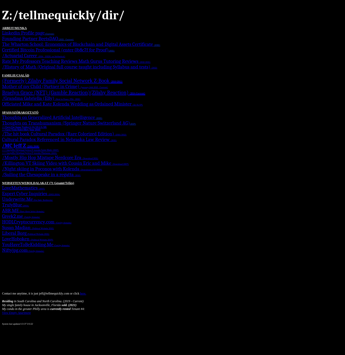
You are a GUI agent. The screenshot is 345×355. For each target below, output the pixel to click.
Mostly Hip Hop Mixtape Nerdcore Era (51, 157)
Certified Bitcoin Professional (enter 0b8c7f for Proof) (58, 50)
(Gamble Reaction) (69, 92)
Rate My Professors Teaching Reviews (40, 61)
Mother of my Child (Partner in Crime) (55, 86)
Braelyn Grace (18, 92)
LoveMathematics (23, 188)
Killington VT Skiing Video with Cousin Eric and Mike (66, 163)
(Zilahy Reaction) (117, 92)
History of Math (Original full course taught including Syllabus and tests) (80, 67)
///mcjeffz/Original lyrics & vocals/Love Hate (31, 150)
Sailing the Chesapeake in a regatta (42, 174)
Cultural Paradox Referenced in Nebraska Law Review (59, 139)
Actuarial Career (34, 55)
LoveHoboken (27, 239)
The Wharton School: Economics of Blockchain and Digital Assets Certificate (81, 44)
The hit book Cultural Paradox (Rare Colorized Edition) (65, 134)
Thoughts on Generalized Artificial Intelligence (52, 117)
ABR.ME (23, 210)
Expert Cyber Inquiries (31, 193)
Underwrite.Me (27, 199)
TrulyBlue (15, 205)
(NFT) (41, 92)
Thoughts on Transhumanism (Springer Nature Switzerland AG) (69, 123)
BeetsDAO (56, 38)
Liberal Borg (25, 233)
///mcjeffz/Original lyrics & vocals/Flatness (30, 153)
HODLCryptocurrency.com (37, 222)
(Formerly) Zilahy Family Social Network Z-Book (62, 80)
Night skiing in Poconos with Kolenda (53, 169)
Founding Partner (20, 38)
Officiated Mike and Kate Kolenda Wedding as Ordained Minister (72, 104)
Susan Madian (28, 227)
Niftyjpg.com (23, 250)
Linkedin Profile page (28, 33)
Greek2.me (21, 216)
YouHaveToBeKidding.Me (36, 244)
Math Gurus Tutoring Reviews (114, 61)
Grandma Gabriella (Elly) (42, 98)
